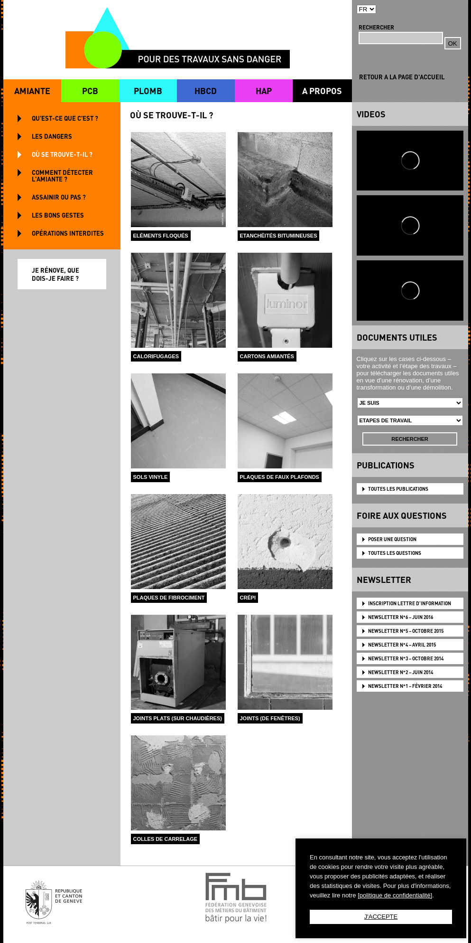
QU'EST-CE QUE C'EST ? (65, 118)
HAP (264, 90)
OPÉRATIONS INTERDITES (68, 233)
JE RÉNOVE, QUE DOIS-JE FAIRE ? (55, 274)
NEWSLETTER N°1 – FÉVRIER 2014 (405, 686)
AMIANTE (32, 90)
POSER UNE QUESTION (392, 539)
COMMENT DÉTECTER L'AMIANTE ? (62, 175)
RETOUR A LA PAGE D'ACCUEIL (401, 77)
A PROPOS (322, 90)
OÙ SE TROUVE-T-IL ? (62, 154)
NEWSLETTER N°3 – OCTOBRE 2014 (405, 658)
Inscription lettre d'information (409, 603)
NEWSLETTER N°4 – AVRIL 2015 (402, 645)
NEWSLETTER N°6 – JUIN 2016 (400, 617)
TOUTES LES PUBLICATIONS (398, 489)
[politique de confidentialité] (395, 895)
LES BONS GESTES (58, 215)
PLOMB (148, 90)
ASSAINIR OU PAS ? (59, 197)
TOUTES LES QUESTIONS (394, 553)
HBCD (205, 90)
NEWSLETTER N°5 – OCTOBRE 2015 (405, 631)
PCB (90, 90)
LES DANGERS (52, 136)
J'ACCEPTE (380, 916)
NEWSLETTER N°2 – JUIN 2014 (400, 672)
